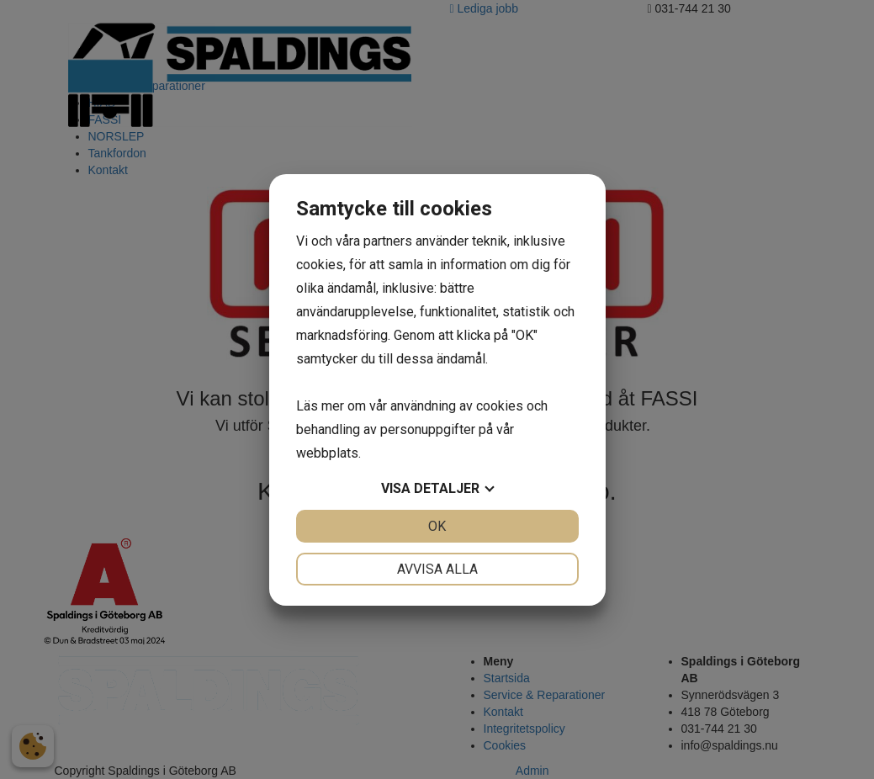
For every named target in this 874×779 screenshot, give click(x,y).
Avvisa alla (437, 569)
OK (437, 526)
